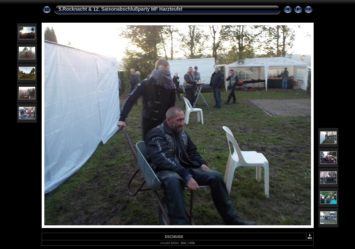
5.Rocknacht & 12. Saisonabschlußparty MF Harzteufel (121, 9)
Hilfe (192, 243)
